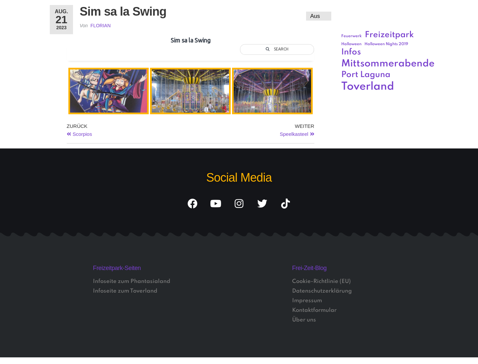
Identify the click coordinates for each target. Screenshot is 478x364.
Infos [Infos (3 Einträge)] (351, 52)
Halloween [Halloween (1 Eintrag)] (351, 44)
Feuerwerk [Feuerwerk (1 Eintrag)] (351, 36)
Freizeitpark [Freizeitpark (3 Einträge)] (389, 35)
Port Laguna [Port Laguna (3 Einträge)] (365, 75)
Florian (101, 25)
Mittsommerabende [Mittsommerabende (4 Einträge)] (388, 64)
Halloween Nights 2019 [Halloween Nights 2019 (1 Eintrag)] (386, 44)
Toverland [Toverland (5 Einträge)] (367, 86)
